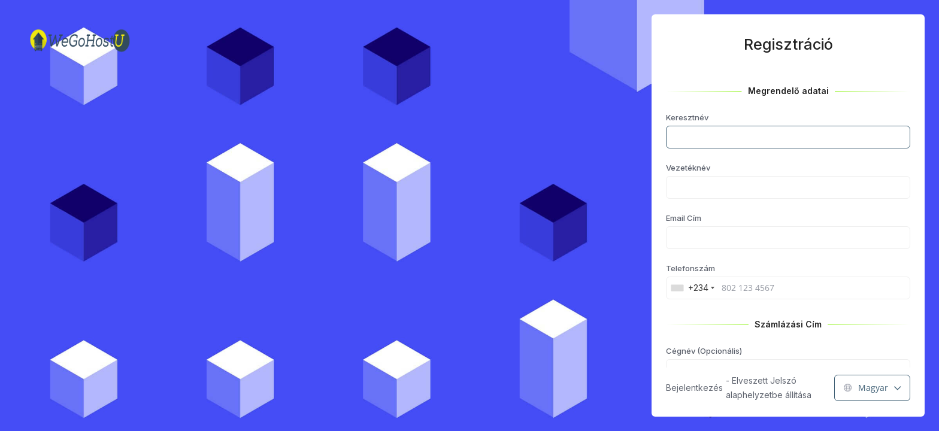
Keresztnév (687, 117)
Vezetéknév (688, 167)
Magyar (872, 387)
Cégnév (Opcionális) (704, 351)
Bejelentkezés (694, 388)
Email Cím (683, 218)
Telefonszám (690, 268)
